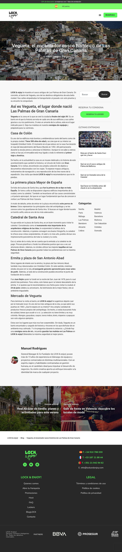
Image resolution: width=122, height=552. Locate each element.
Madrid (97, 209)
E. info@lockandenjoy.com (91, 467)
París (81, 213)
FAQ (31, 502)
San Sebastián (100, 223)
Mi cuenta (65, 6)
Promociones (31, 493)
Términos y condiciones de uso (91, 483)
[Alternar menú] (100, 15)
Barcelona (98, 216)
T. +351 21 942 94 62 (93, 462)
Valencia (98, 213)
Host (31, 497)
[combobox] (88, 94)
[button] (56, 6)
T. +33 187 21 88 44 (92, 457)
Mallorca (98, 220)
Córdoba (98, 227)
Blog (22, 438)
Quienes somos (31, 483)
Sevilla (81, 209)
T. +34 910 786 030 (93, 452)
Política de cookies (91, 488)
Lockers (31, 507)
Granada (98, 230)
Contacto (31, 516)
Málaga (82, 216)
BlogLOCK (31, 512)
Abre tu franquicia (31, 488)
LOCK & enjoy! (12, 438)
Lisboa (81, 230)
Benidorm (83, 223)
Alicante (82, 227)
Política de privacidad (91, 493)
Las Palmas (84, 220)
